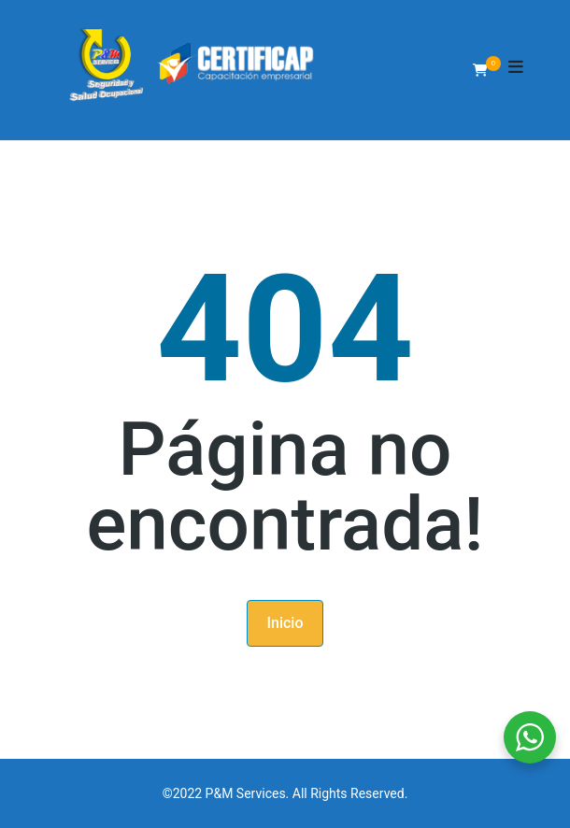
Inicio (284, 623)
